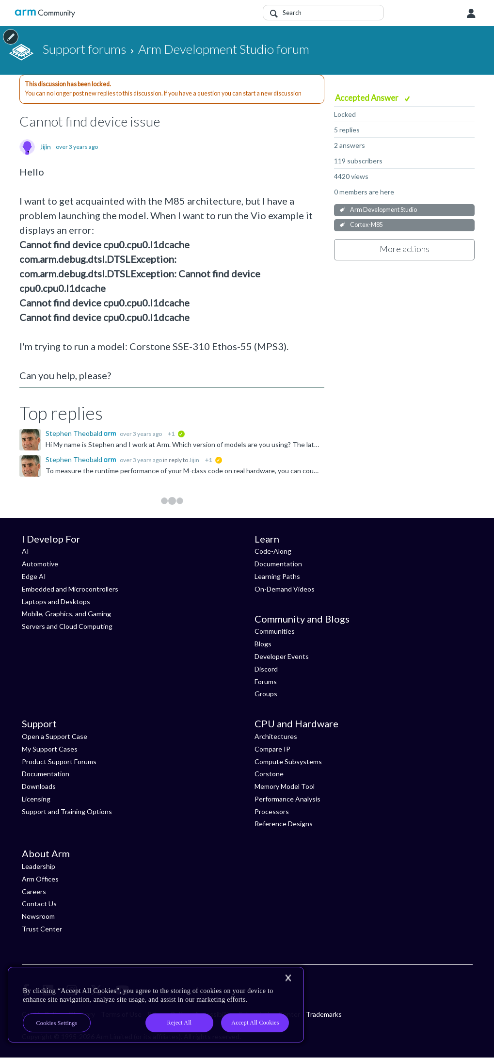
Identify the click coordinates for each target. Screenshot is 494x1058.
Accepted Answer (367, 98)
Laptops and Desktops (56, 601)
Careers (34, 891)
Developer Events (282, 656)
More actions (405, 248)
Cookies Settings (57, 1023)
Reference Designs (284, 823)
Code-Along (273, 551)
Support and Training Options (67, 811)
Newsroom (38, 916)
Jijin (45, 147)
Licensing (36, 799)
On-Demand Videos (285, 589)
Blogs (263, 644)
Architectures (276, 736)
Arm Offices (40, 879)
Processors (272, 811)
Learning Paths (277, 576)
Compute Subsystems (288, 761)
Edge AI (34, 576)
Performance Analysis (287, 799)
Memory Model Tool (285, 786)
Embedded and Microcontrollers (70, 589)
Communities (275, 631)
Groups (266, 693)
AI (25, 551)
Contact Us (39, 903)
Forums (266, 681)
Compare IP (272, 749)
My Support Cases (50, 749)
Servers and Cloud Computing (67, 626)
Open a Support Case (54, 736)
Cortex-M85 (366, 224)
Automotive (40, 564)
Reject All (179, 1022)
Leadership (38, 866)
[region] (156, 1004)
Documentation (278, 564)
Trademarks (324, 1014)
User (471, 13)
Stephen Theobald (75, 433)
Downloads (39, 786)
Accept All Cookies (255, 1022)
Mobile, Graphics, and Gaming (66, 613)
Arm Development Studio (383, 209)
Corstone (269, 773)
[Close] (288, 978)
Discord (266, 669)
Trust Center (42, 929)
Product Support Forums (59, 761)
